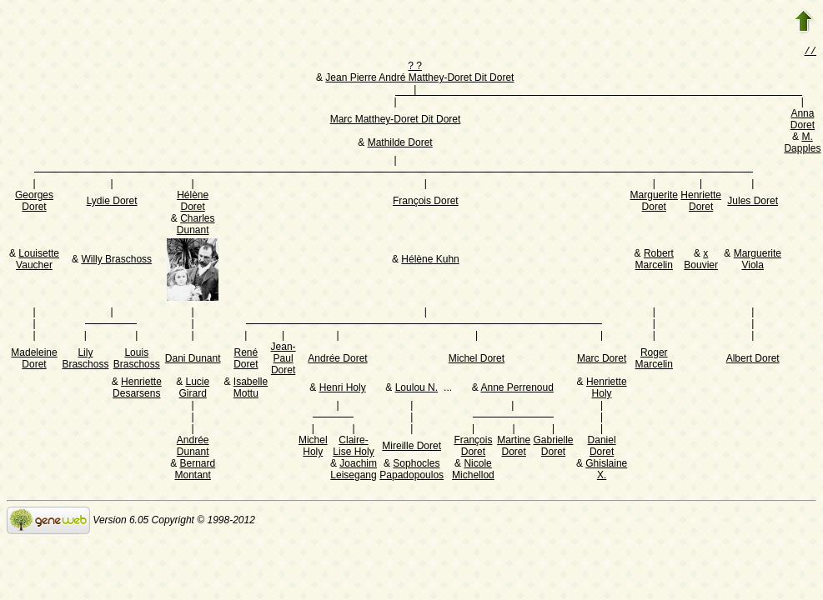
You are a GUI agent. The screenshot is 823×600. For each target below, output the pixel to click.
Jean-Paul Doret (283, 360)
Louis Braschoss (136, 360)
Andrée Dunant (193, 447)
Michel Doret (476, 360)
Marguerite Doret (654, 202)
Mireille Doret (411, 447)
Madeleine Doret (34, 360)
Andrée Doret (337, 360)
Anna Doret (802, 120)
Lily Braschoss (85, 360)
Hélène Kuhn (430, 261)
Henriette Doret (700, 202)
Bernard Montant (194, 470)
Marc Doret (601, 360)
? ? (415, 67)
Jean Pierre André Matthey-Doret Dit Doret (419, 79)
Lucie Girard (193, 389)
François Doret (426, 202)
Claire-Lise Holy (353, 447)
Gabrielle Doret (554, 447)
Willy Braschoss (116, 261)
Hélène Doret (192, 202)
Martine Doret (513, 447)
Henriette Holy (606, 389)
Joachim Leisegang (353, 470)
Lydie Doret (112, 202)
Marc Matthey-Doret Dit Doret (395, 121)
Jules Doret (752, 202)
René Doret (245, 360)
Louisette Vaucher (37, 260)
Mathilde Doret (400, 144)
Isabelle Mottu (250, 389)
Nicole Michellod (473, 470)
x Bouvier (701, 260)
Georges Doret (34, 202)
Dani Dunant (193, 360)
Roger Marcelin (654, 360)
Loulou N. (416, 389)
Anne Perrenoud (516, 389)
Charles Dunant (196, 226)
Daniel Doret (602, 447)
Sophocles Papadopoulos (411, 470)
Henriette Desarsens (137, 389)
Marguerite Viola (757, 260)
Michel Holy (313, 447)
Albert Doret (753, 360)
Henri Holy (342, 389)
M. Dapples (802, 144)
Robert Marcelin (654, 260)
